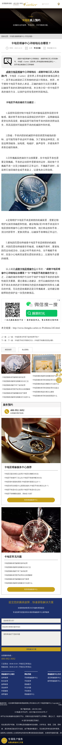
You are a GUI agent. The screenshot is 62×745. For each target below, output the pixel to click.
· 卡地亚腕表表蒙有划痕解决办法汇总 (15, 381)
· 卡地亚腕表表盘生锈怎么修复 (43, 392)
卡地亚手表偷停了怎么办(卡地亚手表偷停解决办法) (23, 478)
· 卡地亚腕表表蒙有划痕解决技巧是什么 (46, 376)
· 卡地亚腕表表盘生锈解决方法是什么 (45, 384)
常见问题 (28, 36)
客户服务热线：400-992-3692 (31, 709)
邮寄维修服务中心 (54, 681)
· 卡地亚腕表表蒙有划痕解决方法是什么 (15, 397)
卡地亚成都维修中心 (17, 36)
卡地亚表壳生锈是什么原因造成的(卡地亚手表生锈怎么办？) (26, 486)
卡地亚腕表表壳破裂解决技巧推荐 (16, 579)
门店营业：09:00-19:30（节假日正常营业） (17, 664)
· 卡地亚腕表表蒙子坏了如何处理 (13, 385)
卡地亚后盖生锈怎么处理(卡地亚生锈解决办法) (21, 474)
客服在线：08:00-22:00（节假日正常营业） (17, 667)
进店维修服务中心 (54, 678)
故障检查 (4, 684)
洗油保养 (4, 687)
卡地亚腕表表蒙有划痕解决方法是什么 (18, 583)
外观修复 (4, 691)
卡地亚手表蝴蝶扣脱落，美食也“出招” (18, 494)
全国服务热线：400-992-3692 (12, 3)
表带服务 (4, 694)
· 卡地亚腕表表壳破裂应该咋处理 (13, 377)
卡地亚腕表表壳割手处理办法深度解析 (18, 575)
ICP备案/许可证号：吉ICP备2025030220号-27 (31, 712)
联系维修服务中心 (31, 500)
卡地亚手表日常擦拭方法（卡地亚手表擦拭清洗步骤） (34, 340)
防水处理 (4, 681)
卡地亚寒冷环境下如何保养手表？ (27, 337)
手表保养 (27, 681)
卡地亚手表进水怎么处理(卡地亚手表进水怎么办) (22, 490)
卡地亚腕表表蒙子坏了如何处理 (15, 571)
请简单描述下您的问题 (31, 638)
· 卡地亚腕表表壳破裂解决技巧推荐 (14, 393)
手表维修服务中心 (31, 678)
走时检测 (4, 678)
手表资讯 (27, 691)
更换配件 (27, 684)
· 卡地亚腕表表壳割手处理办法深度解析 (15, 389)
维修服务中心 (29, 694)
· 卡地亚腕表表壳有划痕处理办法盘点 (45, 388)
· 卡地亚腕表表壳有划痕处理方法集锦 (45, 380)
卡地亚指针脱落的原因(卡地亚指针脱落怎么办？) (22, 482)
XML (60, 705)
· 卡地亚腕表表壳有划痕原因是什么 (44, 396)
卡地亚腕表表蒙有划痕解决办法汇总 (17, 567)
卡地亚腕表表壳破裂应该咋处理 (15, 563)
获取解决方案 (31, 649)
